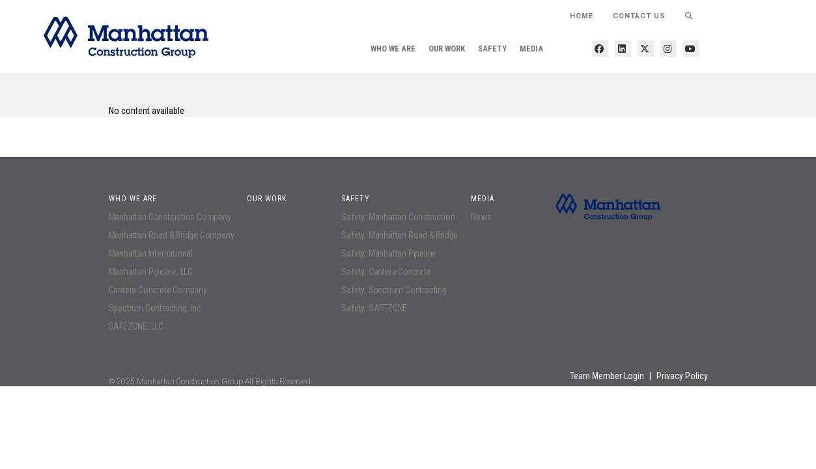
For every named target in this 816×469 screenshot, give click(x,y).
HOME (581, 16)
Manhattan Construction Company (170, 217)
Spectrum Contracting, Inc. (156, 308)
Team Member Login (607, 375)
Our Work (447, 48)
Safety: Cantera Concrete (385, 271)
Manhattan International (151, 253)
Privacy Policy (682, 375)
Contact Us (639, 16)
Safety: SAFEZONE (374, 308)
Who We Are (393, 48)
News (481, 217)
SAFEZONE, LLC (136, 326)
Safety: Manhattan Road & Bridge (399, 235)
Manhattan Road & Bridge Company (171, 235)
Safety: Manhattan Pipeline (388, 253)
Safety (492, 48)
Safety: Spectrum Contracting (393, 290)
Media (531, 48)
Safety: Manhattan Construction (398, 217)
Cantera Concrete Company (158, 290)
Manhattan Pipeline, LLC (151, 271)
